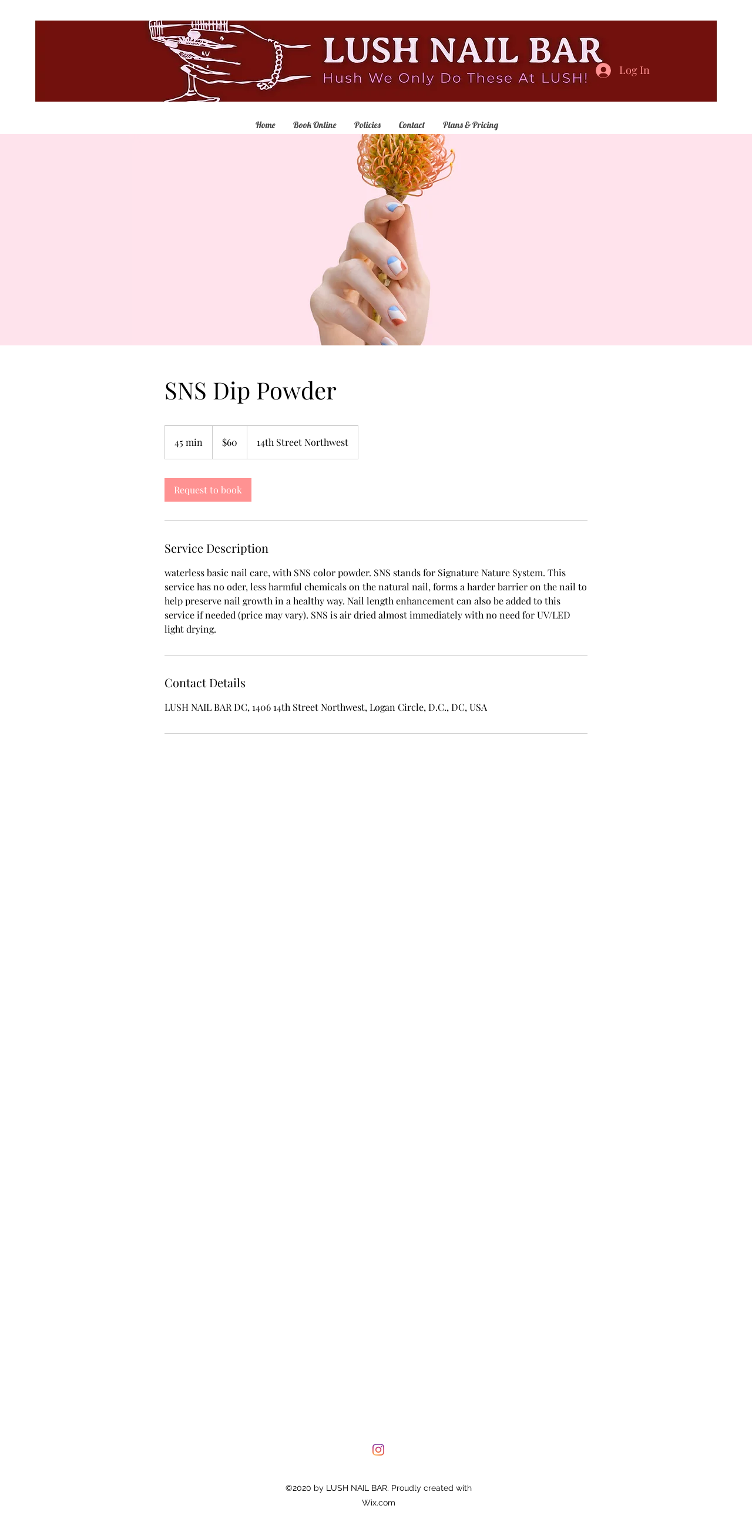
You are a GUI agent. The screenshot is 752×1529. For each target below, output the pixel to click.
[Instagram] (378, 1450)
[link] (207, 490)
